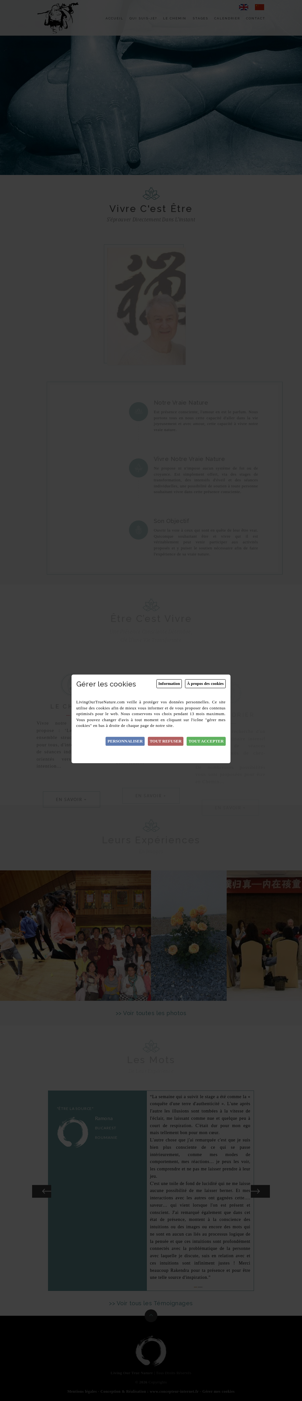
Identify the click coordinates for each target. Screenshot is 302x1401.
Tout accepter (206, 741)
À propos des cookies (205, 683)
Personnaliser (125, 741)
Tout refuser (166, 741)
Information (169, 683)
